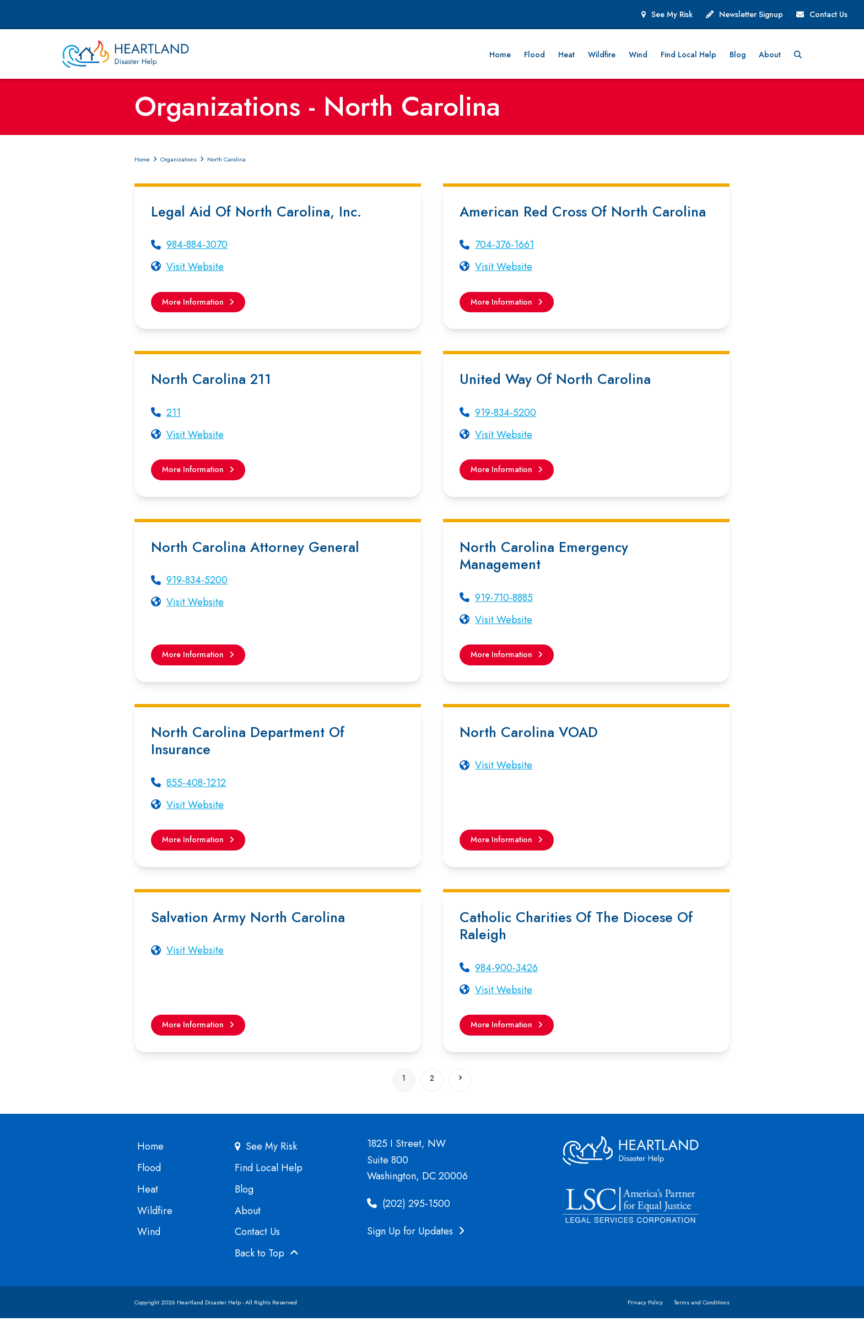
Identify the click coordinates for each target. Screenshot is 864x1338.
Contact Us (828, 14)
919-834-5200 (505, 421)
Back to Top (267, 1272)
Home (150, 1166)
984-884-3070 (197, 250)
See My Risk (672, 14)
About (248, 1230)
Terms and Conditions (702, 1321)
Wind (148, 1251)
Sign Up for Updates (416, 1250)
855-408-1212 (196, 796)
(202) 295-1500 (408, 1223)
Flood (149, 1187)
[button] (843, 57)
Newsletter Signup (751, 14)
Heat (147, 1208)
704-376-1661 (504, 250)
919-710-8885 (504, 609)
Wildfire (154, 1230)
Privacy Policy (645, 1321)
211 (173, 421)
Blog (244, 1208)
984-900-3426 (506, 984)
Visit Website (195, 273)
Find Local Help (269, 1187)
